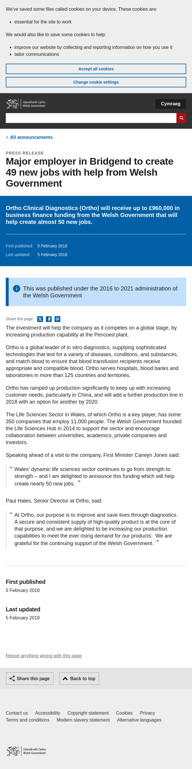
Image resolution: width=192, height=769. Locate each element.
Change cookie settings (96, 82)
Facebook (49, 319)
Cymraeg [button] (170, 103)
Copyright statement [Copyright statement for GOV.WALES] (88, 713)
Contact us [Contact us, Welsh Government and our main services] (17, 713)
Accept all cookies (95, 69)
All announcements (31, 137)
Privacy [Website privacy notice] (147, 713)
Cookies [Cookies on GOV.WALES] (124, 713)
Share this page (33, 678)
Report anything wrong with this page (44, 655)
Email (57, 319)
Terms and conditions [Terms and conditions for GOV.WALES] (27, 720)
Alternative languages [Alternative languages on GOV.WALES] (139, 720)
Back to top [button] (82, 678)
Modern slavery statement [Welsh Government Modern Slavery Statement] (83, 720)
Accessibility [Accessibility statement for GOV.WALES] (47, 713)
